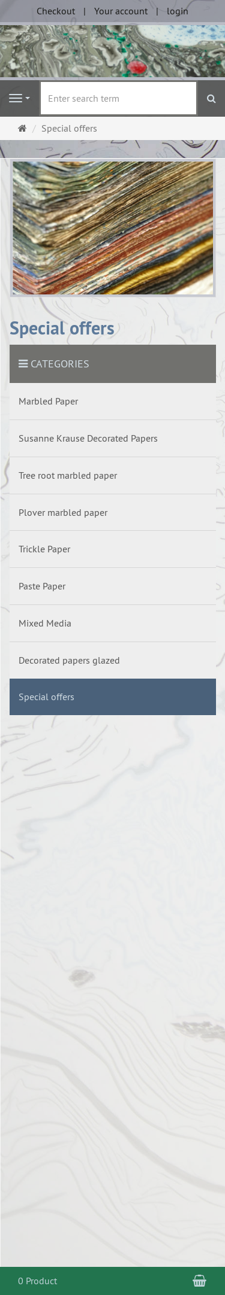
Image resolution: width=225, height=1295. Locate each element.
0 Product (37, 1281)
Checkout (56, 11)
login (177, 11)
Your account (121, 11)
